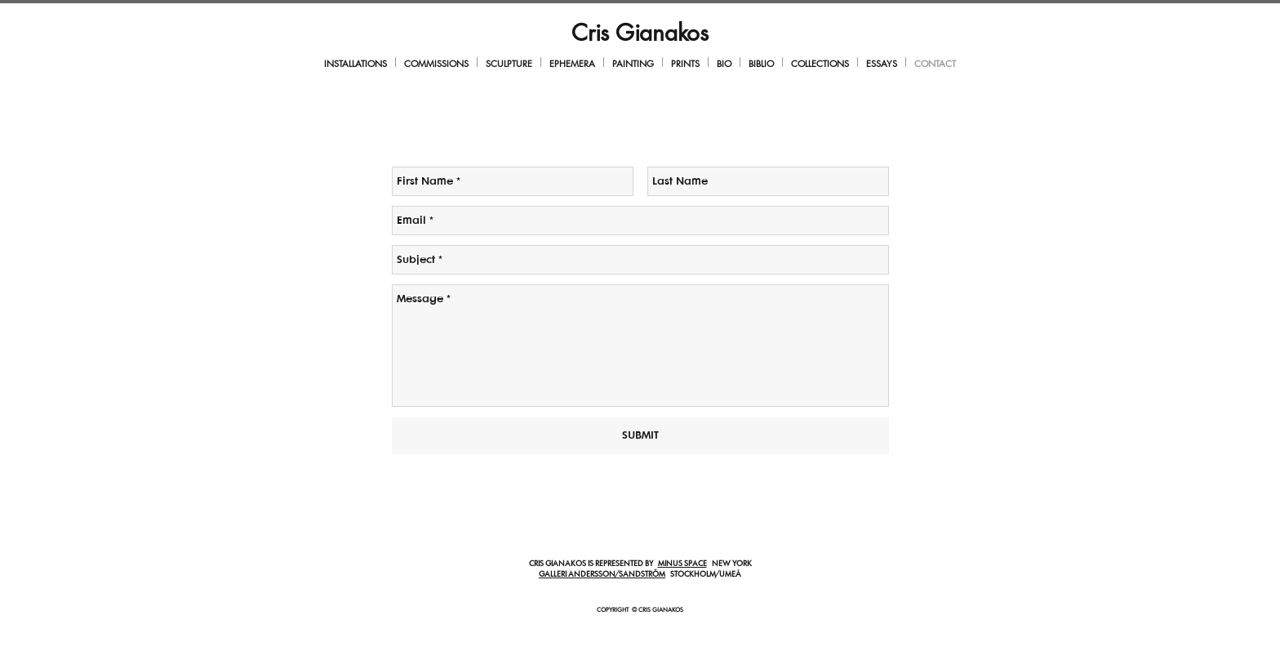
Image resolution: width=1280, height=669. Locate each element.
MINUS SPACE (682, 564)
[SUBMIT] (640, 435)
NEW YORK (729, 564)
